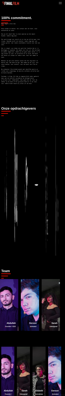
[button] (60, 307)
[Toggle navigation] (60, 3)
